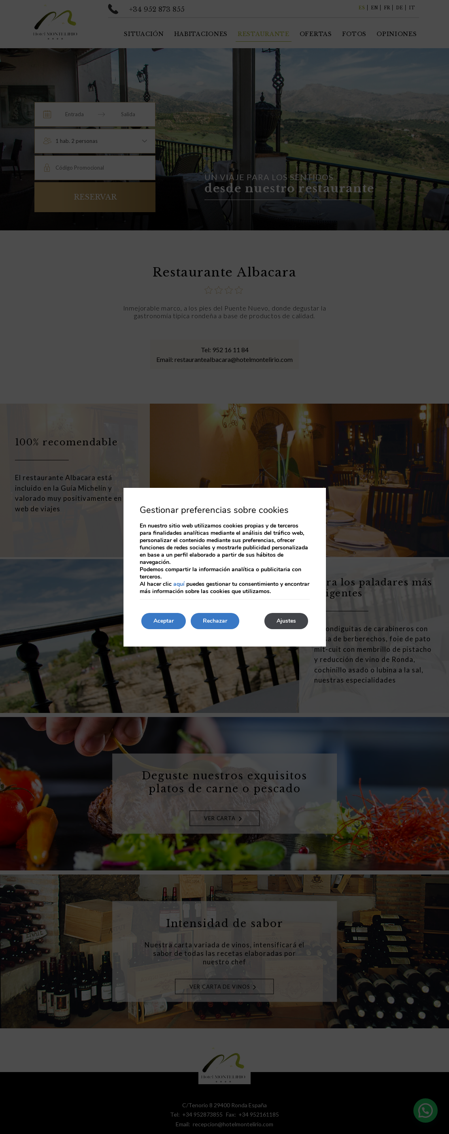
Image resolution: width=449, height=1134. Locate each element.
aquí (179, 584)
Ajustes (286, 621)
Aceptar (163, 621)
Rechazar (215, 621)
